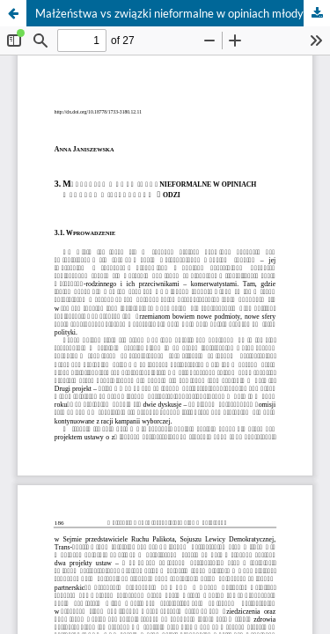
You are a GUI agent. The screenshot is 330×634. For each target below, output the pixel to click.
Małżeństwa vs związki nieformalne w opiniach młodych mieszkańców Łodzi (182, 13)
